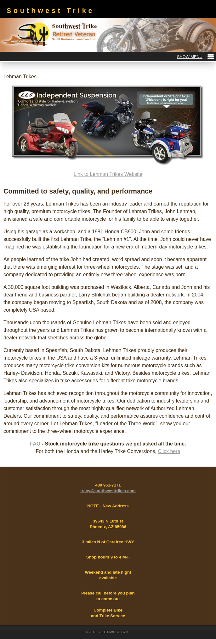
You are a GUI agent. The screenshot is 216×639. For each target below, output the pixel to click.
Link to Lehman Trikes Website (108, 174)
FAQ (35, 443)
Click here (169, 451)
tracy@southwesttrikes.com (108, 490)
